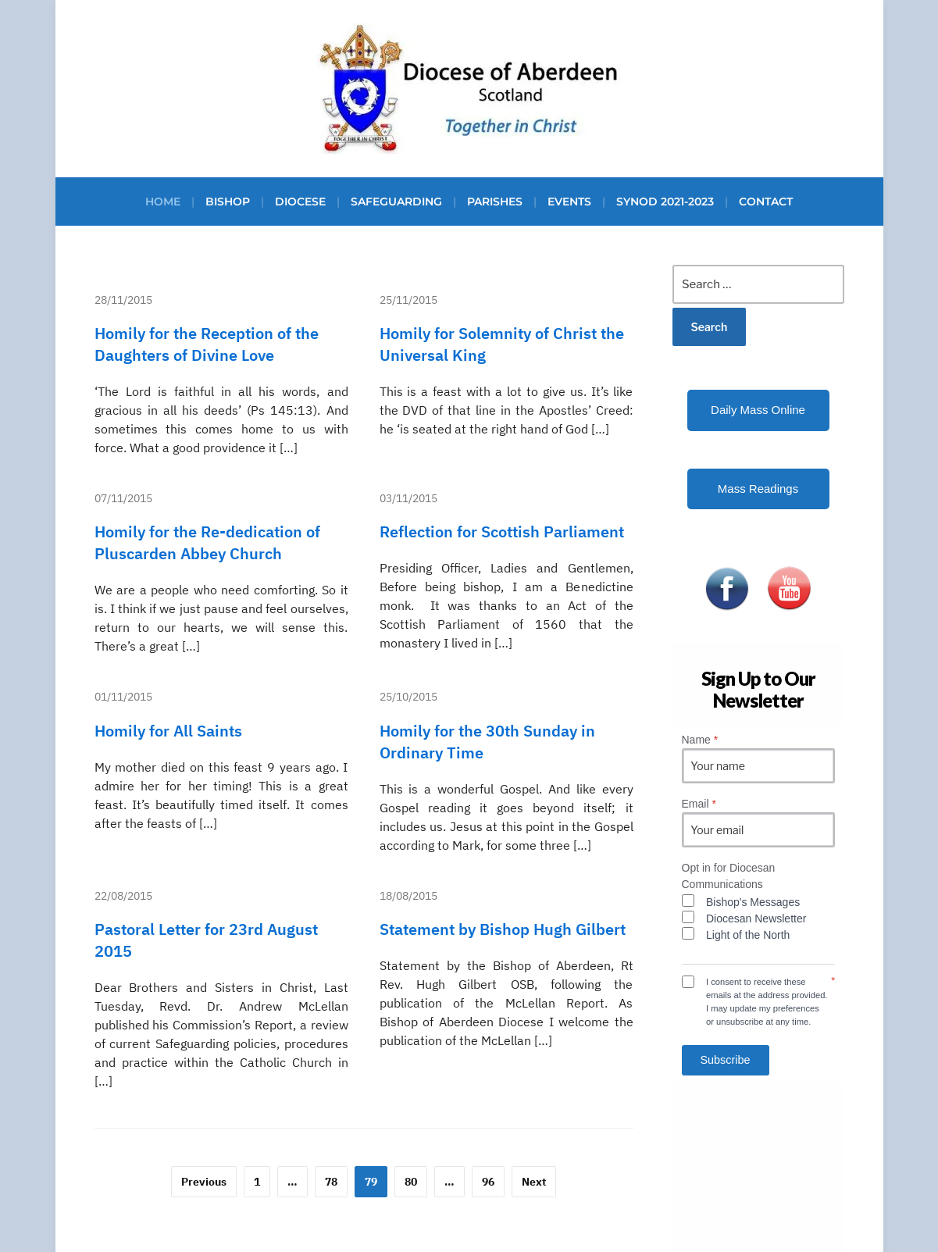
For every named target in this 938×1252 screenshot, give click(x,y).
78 (331, 1182)
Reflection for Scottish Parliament (502, 531)
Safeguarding (396, 201)
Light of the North (748, 935)
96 (488, 1182)
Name (700, 739)
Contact (766, 201)
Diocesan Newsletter (756, 918)
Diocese (300, 201)
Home (162, 201)
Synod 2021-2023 (665, 201)
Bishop (227, 201)
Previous (203, 1182)
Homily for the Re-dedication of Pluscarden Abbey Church (207, 542)
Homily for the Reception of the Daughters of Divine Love (207, 344)
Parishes (494, 201)
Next (534, 1182)
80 (411, 1182)
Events (569, 201)
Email (699, 803)
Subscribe (726, 1060)
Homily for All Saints (168, 730)
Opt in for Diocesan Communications (729, 875)
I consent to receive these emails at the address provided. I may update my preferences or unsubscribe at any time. (766, 1001)
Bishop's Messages (753, 902)
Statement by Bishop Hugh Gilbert (503, 929)
